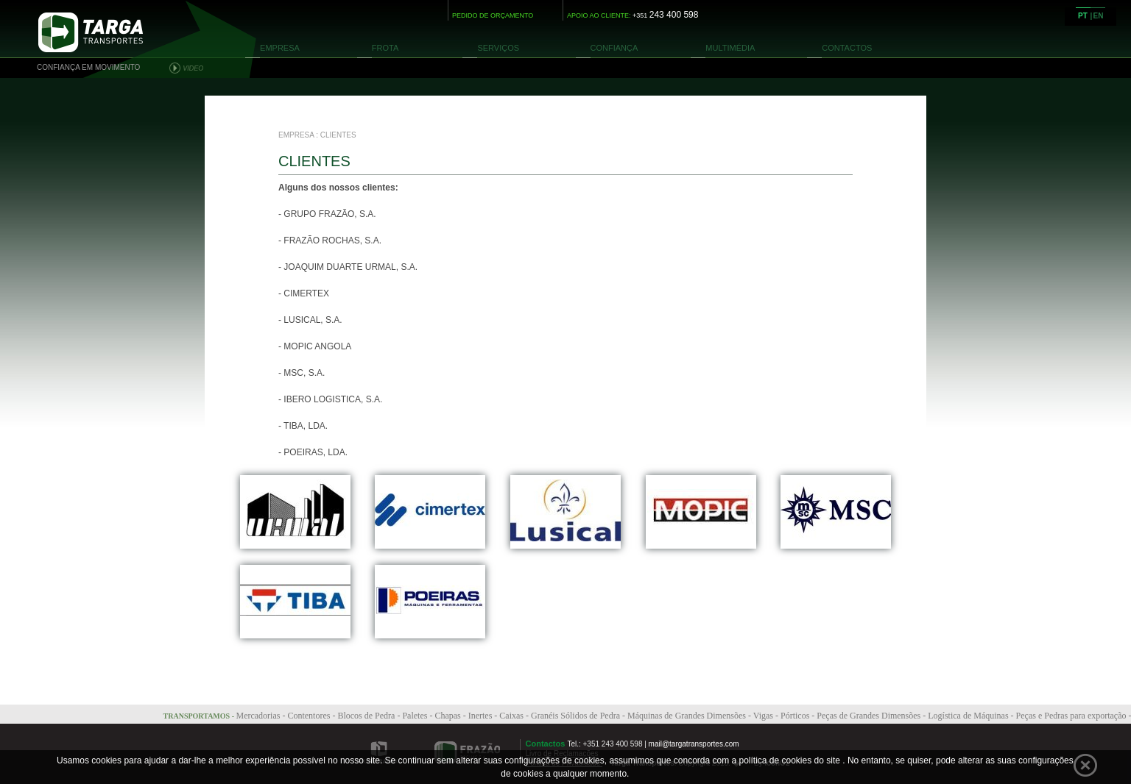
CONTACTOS (847, 47)
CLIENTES (338, 135)
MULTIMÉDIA (730, 47)
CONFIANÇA (614, 47)
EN (1098, 16)
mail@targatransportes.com (694, 744)
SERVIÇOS (498, 47)
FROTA (385, 47)
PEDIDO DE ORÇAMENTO (492, 15)
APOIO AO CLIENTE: (633, 15)
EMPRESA (280, 47)
